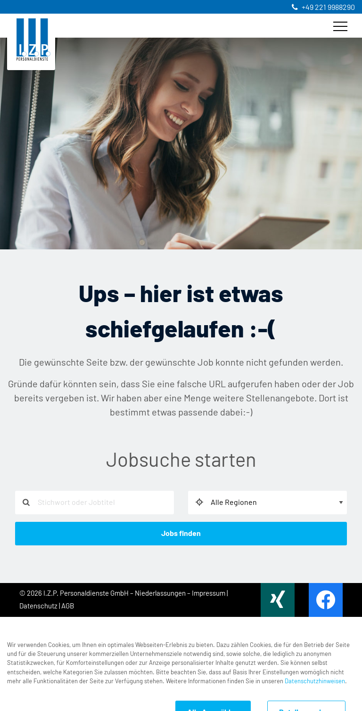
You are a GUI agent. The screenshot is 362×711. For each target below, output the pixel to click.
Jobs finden (181, 533)
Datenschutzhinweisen (315, 674)
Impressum (208, 593)
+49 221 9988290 (328, 7)
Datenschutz (38, 606)
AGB (67, 606)
